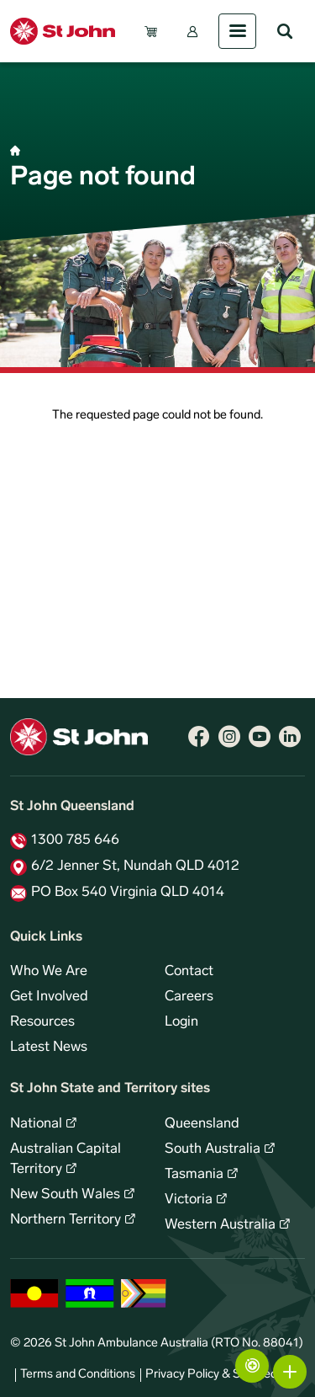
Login (181, 1022)
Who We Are (48, 971)
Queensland (202, 1124)
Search (284, 31)
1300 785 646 (75, 840)
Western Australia (220, 1225)
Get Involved (49, 997)
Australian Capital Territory (65, 1159)
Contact (189, 971)
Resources (42, 1022)
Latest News (48, 1047)
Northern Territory (65, 1220)
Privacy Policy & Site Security (222, 1374)
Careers (189, 997)
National (36, 1124)
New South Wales (65, 1195)
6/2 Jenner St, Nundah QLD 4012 (135, 866)
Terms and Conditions (77, 1374)
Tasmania (194, 1174)
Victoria (189, 1200)
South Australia (212, 1149)
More (290, 1372)
